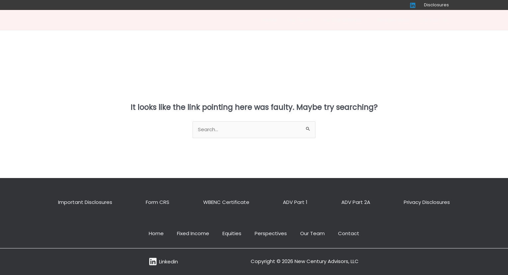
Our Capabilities (345, 20)
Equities (231, 233)
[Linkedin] (413, 5)
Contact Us (434, 19)
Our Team (299, 19)
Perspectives (394, 19)
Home (269, 19)
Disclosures (436, 5)
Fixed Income (193, 233)
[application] (364, 20)
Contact (348, 233)
